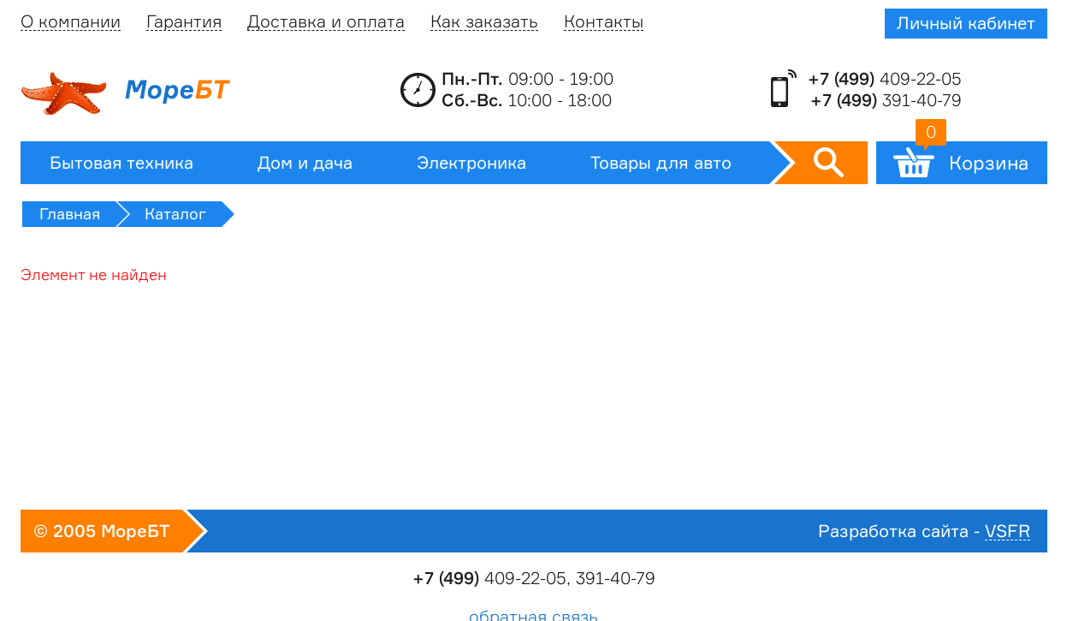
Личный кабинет (966, 23)
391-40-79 (886, 100)
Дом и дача (305, 162)
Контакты (603, 22)
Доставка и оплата (326, 22)
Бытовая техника (121, 162)
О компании (71, 22)
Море (124, 93)
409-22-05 (885, 79)
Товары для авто (661, 162)
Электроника (471, 162)
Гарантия (184, 22)
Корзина (972, 157)
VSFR (1007, 531)
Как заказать (484, 22)
